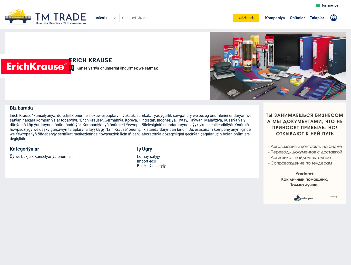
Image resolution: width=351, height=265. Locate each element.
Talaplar (317, 18)
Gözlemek (246, 18)
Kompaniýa (275, 18)
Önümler (297, 18)
